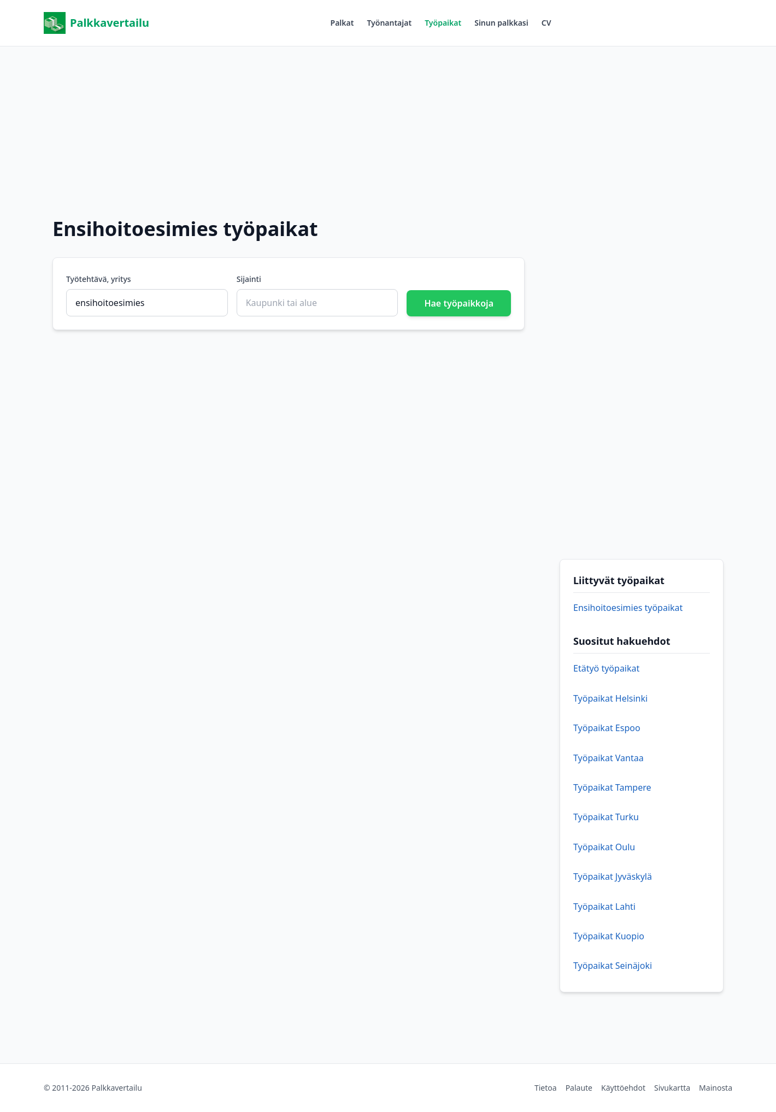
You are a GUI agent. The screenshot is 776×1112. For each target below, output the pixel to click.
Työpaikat (443, 22)
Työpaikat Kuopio (608, 936)
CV (546, 22)
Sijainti (249, 279)
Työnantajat (389, 22)
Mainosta (715, 1087)
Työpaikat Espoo (606, 728)
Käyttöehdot (623, 1087)
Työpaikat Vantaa (608, 758)
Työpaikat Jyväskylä (612, 876)
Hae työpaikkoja (458, 303)
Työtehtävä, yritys (98, 279)
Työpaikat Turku (606, 817)
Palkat (342, 22)
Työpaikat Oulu (604, 847)
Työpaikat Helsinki (610, 698)
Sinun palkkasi (501, 22)
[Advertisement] (388, 122)
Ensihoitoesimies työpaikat (628, 608)
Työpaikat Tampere (612, 787)
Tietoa (545, 1087)
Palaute (579, 1087)
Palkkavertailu (96, 23)
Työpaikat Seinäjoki (612, 966)
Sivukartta (672, 1087)
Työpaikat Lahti (604, 907)
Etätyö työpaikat (606, 668)
